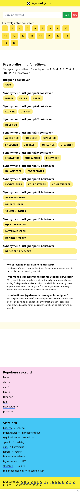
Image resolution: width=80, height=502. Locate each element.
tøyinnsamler (10, 461)
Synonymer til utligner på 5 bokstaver (28, 93)
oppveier (49, 137)
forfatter (8, 396)
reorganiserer (15, 238)
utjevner (48, 144)
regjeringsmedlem (13, 470)
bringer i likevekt (18, 251)
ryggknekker (10, 432)
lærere (6, 451)
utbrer (25, 111)
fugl (5, 401)
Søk (67, 14)
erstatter (12, 158)
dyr (5, 382)
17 (58, 35)
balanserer (13, 171)
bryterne (8, 456)
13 (23, 35)
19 (5, 43)
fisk (5, 392)
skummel (8, 465)
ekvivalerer (13, 184)
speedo (7, 442)
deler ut (11, 124)
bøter (9, 98)
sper (8, 85)
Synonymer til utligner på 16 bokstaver (28, 246)
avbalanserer (15, 197)
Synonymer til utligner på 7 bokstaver (28, 119)
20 (14, 43)
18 (67, 35)
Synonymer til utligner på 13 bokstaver (28, 219)
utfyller (30, 144)
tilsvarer (52, 158)
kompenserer (61, 184)
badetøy (7, 427)
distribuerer (14, 204)
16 (49, 35)
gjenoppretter (15, 224)
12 (14, 35)
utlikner (66, 144)
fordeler (31, 137)
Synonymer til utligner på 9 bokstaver (28, 152)
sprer (37, 98)
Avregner (12, 137)
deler (23, 98)
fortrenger (35, 171)
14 (32, 35)
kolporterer (37, 184)
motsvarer (32, 158)
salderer (11, 144)
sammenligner (15, 211)
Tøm (75, 15)
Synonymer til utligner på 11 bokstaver (28, 179)
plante (6, 411)
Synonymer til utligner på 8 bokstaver (28, 132)
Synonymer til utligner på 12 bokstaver (28, 192)
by (4, 377)
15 (40, 35)
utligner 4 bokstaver (16, 80)
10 (66, 28)
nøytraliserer (15, 231)
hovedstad (9, 406)
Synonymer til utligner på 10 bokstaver (28, 166)
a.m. (5, 446)
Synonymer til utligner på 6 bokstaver (28, 106)
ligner (10, 111)
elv (4, 387)
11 (5, 35)
